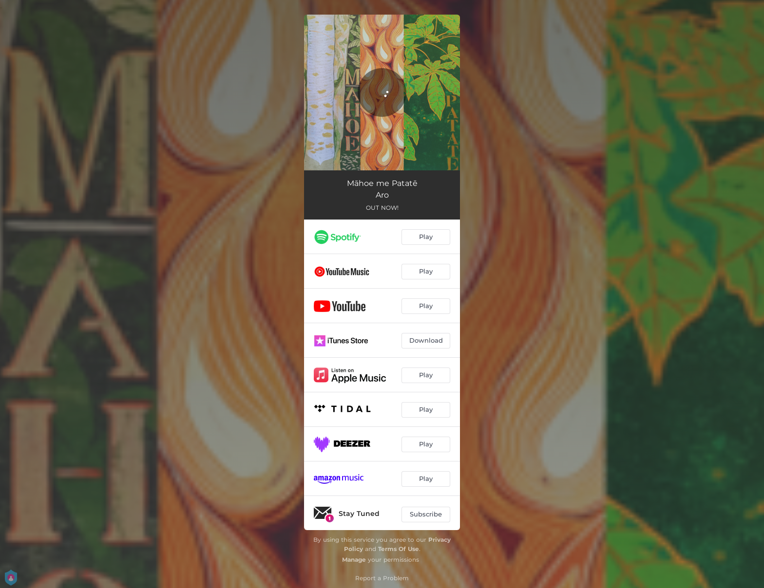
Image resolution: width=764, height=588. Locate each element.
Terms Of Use (398, 548)
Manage (354, 559)
